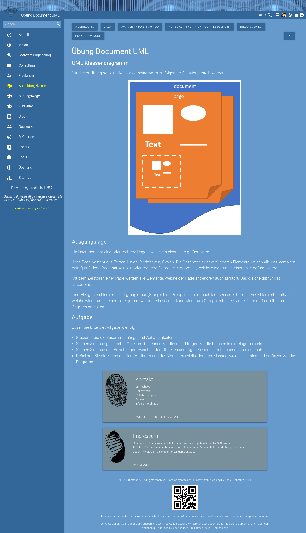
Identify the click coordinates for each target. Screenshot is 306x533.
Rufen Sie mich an (165, 416)
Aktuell (18, 35)
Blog (16, 116)
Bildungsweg (251, 26)
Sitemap (19, 178)
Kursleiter (20, 106)
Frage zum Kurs (88, 35)
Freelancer (20, 76)
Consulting (21, 65)
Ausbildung (84, 26)
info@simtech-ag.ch (148, 403)
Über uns (19, 167)
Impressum (141, 464)
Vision (17, 45)
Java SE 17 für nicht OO (140, 26)
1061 (248, 480)
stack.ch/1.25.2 (41, 188)
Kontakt (18, 147)
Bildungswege (23, 96)
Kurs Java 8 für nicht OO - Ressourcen (200, 26)
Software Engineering (29, 55)
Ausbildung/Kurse (26, 86)
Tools (17, 157)
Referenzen (21, 137)
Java (107, 26)
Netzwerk (20, 127)
